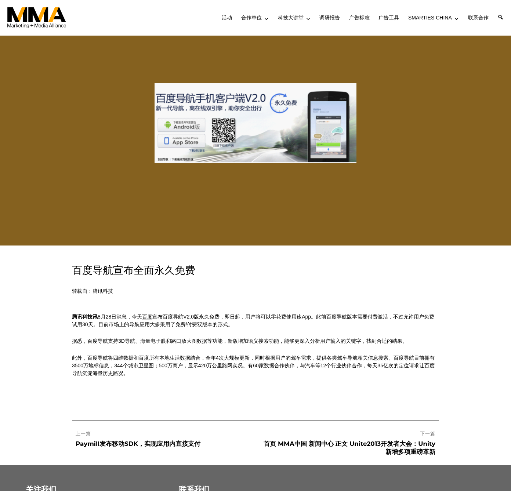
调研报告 (329, 18)
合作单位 (251, 18)
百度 (147, 317)
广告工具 (388, 18)
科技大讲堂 (291, 18)
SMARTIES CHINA (430, 18)
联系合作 (478, 18)
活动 (227, 18)
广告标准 (359, 18)
